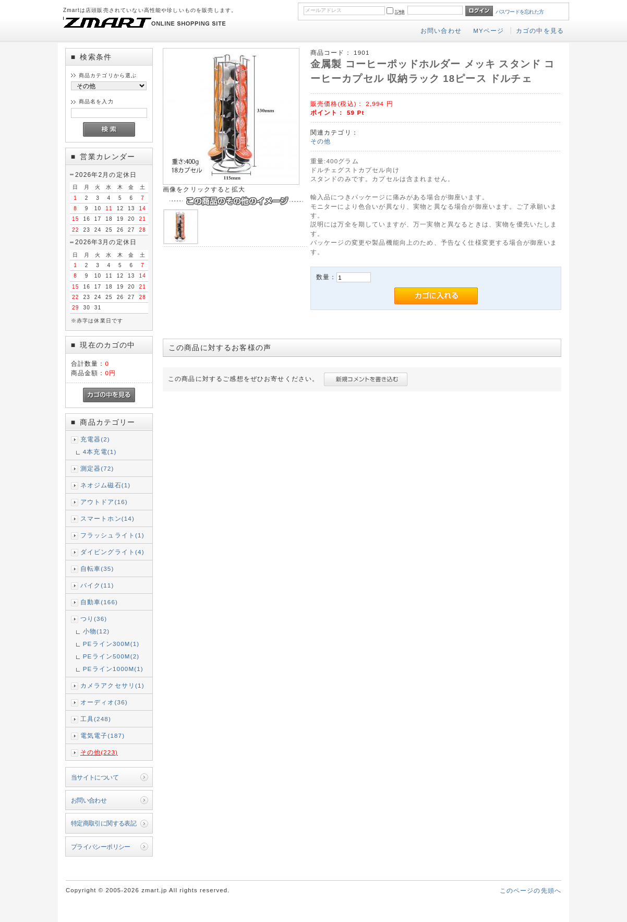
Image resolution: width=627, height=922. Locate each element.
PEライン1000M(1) (113, 668)
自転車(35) (97, 568)
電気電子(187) (102, 735)
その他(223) (99, 752)
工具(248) (95, 718)
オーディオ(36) (104, 702)
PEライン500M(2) (111, 656)
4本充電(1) (100, 451)
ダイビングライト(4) (112, 551)
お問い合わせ (441, 30)
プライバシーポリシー (100, 846)
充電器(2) (95, 439)
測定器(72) (97, 468)
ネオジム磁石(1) (105, 485)
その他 (320, 141)
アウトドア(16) (104, 501)
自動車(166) (99, 601)
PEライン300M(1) (111, 643)
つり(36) (93, 618)
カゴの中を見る (540, 30)
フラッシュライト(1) (112, 535)
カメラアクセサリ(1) (112, 685)
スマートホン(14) (107, 518)
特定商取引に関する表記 (104, 823)
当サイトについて (94, 777)
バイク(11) (97, 585)
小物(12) (96, 631)
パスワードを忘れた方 (520, 12)
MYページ (488, 30)
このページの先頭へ (530, 890)
